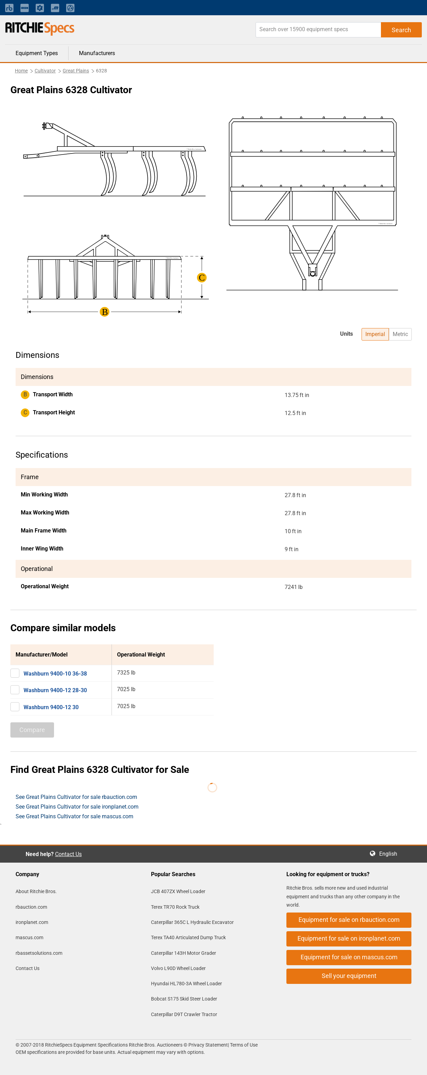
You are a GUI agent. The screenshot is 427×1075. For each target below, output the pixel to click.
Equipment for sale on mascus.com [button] (349, 957)
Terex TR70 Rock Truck (175, 907)
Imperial (375, 334)
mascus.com (29, 937)
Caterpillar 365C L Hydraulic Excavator (192, 922)
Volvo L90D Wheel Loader (178, 968)
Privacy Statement (208, 1045)
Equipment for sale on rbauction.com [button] (349, 919)
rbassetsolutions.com (39, 953)
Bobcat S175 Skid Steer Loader (184, 999)
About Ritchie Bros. (36, 891)
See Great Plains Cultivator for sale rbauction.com (76, 797)
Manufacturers (97, 53)
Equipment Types (37, 53)
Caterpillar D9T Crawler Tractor (184, 1014)
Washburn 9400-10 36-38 (55, 673)
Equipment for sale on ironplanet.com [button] (348, 938)
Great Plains (76, 70)
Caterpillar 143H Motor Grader (183, 953)
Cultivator (45, 70)
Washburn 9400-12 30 (51, 707)
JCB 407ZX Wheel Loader (178, 891)
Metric (400, 334)
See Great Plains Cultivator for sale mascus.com (74, 816)
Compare (32, 729)
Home (21, 70)
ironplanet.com (32, 922)
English (390, 854)
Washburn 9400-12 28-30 (55, 690)
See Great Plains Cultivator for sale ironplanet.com (77, 806)
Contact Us (68, 854)
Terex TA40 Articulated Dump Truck (188, 937)
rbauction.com (31, 907)
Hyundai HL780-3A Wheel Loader (186, 983)
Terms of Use (243, 1045)
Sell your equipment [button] (349, 975)
